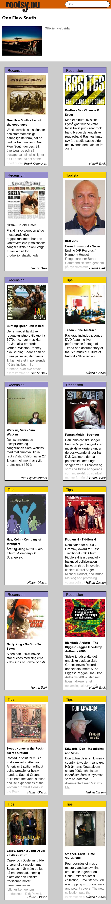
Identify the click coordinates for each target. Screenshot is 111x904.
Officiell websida (57, 28)
